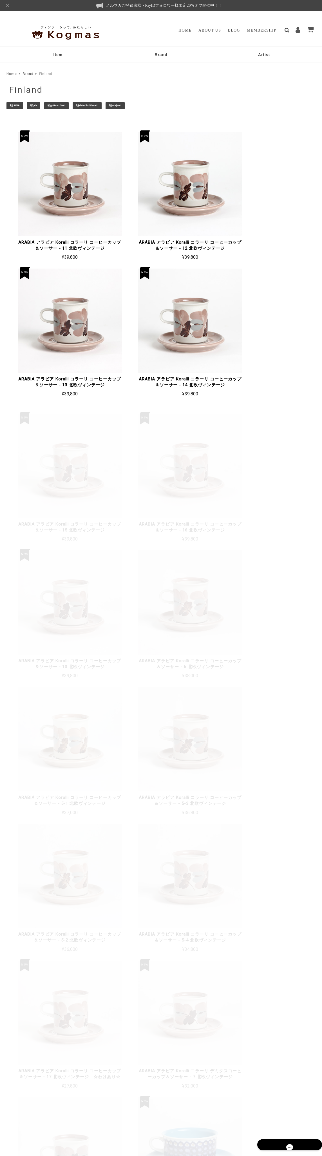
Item (58, 54)
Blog (234, 30)
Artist (264, 54)
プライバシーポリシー (205, 1115)
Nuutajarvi (161, 106)
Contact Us (125, 1084)
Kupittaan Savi (80, 106)
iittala (48, 106)
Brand (161, 54)
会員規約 (283, 1115)
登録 (298, 1064)
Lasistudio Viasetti (122, 106)
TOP (177, 1115)
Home (185, 30)
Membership (261, 30)
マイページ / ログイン (138, 1075)
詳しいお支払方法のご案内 (128, 995)
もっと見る (161, 833)
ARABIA (21, 106)
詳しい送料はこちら (134, 925)
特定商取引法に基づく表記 (248, 1115)
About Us (209, 30)
